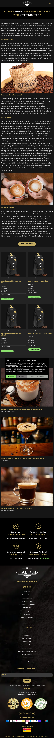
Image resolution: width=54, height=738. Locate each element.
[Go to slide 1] (8, 330)
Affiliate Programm (27, 654)
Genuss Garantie (27, 591)
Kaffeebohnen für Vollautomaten (27, 604)
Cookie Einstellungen (27, 657)
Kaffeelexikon (27, 614)
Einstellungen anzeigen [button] (37, 376)
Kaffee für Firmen (27, 607)
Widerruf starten (27, 641)
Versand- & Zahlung (27, 648)
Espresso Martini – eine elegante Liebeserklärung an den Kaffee (23, 459)
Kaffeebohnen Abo (27, 601)
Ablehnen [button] (21, 376)
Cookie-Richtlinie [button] (12, 368)
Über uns (27, 632)
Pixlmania (46, 736)
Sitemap (27, 661)
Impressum (27, 635)
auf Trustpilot (44, 558)
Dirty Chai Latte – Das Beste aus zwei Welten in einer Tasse (21, 409)
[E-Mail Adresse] (27, 675)
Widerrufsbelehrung (27, 638)
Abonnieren (27, 680)
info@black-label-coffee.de (29, 694)
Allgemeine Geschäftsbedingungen (27, 651)
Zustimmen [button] (11, 376)
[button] (46, 3)
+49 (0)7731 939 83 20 (29, 692)
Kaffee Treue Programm (27, 617)
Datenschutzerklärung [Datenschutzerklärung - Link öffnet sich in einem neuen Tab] (11, 365)
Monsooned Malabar (27, 598)
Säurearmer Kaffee (27, 595)
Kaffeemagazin (27, 611)
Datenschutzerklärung (27, 644)
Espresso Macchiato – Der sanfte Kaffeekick (16, 508)
